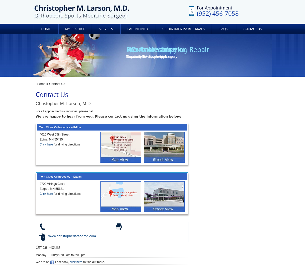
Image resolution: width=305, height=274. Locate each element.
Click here (46, 144)
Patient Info (137, 29)
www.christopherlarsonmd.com (72, 236)
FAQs (224, 29)
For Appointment (218, 11)
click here (76, 262)
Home (46, 29)
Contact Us (252, 29)
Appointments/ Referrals (183, 29)
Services (106, 29)
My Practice (75, 29)
